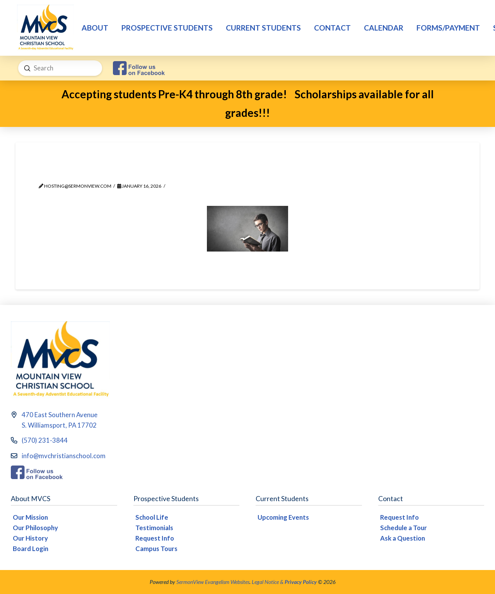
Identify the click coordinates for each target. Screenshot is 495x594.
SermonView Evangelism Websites (212, 582)
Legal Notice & (284, 582)
